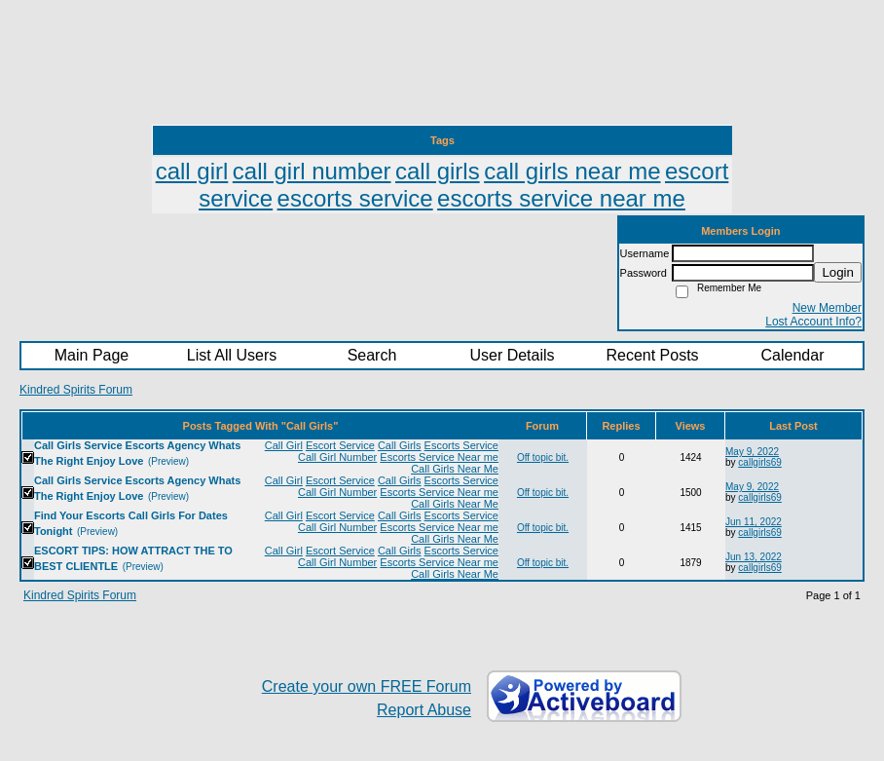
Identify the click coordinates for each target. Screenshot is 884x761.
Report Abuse (424, 710)
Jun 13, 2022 (753, 557)
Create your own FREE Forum (366, 686)
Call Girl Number (337, 457)
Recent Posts (652, 355)
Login (838, 272)
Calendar (793, 355)
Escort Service (340, 445)
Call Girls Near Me (454, 469)
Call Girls (400, 445)
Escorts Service (461, 445)
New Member (827, 308)
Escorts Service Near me (439, 457)
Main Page (92, 355)
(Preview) (168, 461)
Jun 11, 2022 (753, 521)
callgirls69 (759, 462)
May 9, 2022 (752, 451)
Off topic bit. (543, 457)
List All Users (231, 355)
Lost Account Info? (813, 321)
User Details (511, 355)
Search (372, 355)
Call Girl (284, 445)
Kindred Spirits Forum (75, 390)
